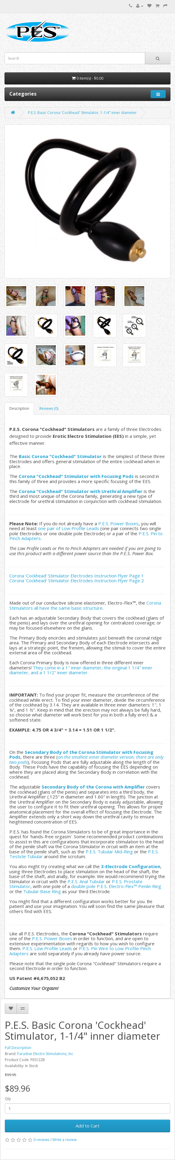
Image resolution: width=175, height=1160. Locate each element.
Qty (8, 1098)
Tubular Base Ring (42, 891)
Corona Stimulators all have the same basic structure (85, 605)
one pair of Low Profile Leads (68, 528)
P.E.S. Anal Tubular (86, 881)
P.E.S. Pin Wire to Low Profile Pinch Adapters (80, 950)
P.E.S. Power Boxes (118, 523)
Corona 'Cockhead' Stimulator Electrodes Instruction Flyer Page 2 (76, 580)
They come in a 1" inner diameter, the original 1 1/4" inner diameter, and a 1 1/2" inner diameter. (80, 670)
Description (19, 408)
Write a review (64, 1139)
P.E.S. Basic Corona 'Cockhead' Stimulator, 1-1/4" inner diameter (82, 112)
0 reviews (41, 1139)
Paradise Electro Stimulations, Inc (45, 1053)
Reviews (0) (48, 408)
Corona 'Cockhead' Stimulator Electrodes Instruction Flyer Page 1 (76, 576)
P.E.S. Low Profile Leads (47, 948)
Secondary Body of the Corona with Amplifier (93, 787)
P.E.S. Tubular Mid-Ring (109, 852)
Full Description (18, 1047)
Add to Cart (87, 1126)
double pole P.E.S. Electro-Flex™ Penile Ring (116, 886)
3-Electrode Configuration (130, 866)
